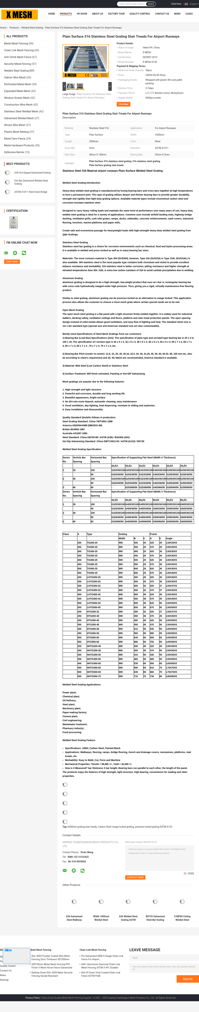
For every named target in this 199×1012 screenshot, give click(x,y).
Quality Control (140, 13)
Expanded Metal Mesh (17, 91)
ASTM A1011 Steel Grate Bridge (30, 192)
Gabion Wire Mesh (15, 77)
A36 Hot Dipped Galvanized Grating (32, 172)
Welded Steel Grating (32, 27)
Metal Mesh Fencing (16, 43)
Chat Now (176, 3)
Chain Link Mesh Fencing (19, 50)
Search (151, 4)
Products (66, 13)
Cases (189, 13)
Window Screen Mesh (17, 97)
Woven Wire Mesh (14, 125)
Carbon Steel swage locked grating (116, 826)
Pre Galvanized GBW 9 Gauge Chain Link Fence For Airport (102, 958)
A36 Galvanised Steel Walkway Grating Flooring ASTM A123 (74, 918)
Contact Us (162, 13)
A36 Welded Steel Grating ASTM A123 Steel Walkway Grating (128, 918)
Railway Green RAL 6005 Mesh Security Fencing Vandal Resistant (52, 974)
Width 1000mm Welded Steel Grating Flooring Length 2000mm (101, 918)
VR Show (82, 13)
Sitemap (4, 980)
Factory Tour (116, 13)
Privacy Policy (33, 997)
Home (51, 13)
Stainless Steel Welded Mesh (21, 111)
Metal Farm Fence (14, 138)
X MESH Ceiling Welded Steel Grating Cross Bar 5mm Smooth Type (182, 918)
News (177, 13)
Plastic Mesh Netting (16, 131)
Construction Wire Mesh (18, 104)
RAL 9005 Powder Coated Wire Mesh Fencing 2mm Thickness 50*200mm (51, 958)
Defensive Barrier (14, 152)
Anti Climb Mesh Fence (17, 57)
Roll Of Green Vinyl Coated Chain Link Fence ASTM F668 (100, 974)
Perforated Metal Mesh (17, 84)
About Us (97, 13)
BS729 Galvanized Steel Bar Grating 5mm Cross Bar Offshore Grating (155, 918)
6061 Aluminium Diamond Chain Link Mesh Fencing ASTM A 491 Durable (100, 966)
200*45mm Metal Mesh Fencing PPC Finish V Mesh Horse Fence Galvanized (52, 966)
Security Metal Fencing (17, 63)
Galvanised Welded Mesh (19, 118)
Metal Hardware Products (19, 145)
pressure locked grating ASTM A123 (153, 826)
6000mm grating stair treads (82, 826)
